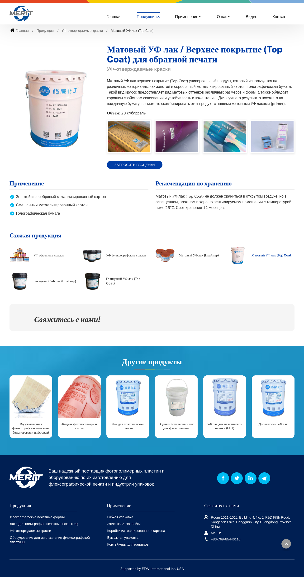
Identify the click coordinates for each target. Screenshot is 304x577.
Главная (114, 16)
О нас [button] (222, 16)
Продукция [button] (147, 16)
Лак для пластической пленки (127, 426)
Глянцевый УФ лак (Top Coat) (123, 281)
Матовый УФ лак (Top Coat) (272, 255)
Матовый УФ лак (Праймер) (199, 255)
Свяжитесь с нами (221, 505)
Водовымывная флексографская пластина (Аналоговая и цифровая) (30, 428)
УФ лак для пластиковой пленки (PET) (224, 426)
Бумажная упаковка (122, 537)
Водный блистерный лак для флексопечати (176, 426)
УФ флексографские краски (126, 255)
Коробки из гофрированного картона (136, 531)
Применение (119, 505)
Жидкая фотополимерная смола (79, 426)
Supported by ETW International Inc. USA (152, 569)
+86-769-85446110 (225, 539)
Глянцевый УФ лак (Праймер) (54, 281)
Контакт (280, 16)
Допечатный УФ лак (273, 424)
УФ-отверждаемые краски (82, 30)
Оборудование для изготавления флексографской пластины (50, 539)
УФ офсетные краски (48, 255)
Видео (251, 16)
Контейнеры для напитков (128, 544)
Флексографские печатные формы (37, 517)
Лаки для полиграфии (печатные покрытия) (44, 524)
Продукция (45, 30)
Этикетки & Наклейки (124, 524)
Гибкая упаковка (120, 517)
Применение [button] (186, 16)
